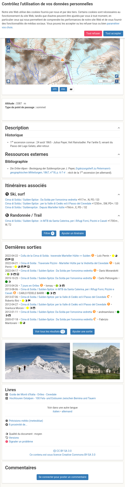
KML (63, 89)
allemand (66, 411)
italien (56, 411)
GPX (55, 89)
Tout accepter (113, 33)
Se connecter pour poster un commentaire (62, 477)
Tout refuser (93, 33)
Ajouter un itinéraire (73, 233)
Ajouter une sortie (82, 331)
